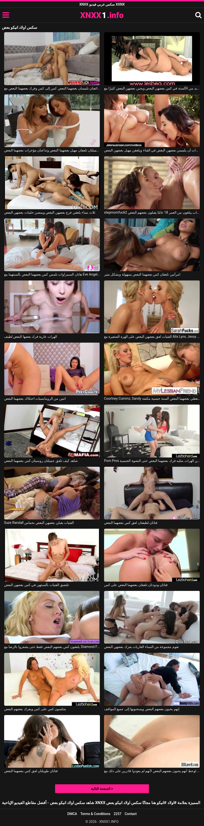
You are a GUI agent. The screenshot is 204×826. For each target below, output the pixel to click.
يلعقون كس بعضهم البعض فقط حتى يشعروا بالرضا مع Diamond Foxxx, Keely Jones (52, 647)
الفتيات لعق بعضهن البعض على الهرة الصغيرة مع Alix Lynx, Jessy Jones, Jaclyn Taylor (152, 336)
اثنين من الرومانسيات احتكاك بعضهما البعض (35, 398)
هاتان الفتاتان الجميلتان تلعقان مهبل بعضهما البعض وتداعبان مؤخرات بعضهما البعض (52, 150)
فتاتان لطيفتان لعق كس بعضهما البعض (130, 523)
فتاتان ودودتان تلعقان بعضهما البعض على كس (136, 585)
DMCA (72, 814)
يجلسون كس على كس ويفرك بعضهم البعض (35, 709)
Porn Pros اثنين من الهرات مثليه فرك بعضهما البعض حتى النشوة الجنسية (152, 461)
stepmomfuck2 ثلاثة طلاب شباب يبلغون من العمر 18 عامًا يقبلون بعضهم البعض (152, 212)
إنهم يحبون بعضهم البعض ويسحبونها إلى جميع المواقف (141, 709)
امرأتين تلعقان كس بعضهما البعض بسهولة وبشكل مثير (142, 274)
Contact (131, 814)
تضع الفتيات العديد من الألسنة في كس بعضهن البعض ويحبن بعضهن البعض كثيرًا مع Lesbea (152, 88)
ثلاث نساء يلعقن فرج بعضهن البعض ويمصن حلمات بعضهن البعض (49, 212)
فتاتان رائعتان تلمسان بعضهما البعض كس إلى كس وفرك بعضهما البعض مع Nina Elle (52, 88)
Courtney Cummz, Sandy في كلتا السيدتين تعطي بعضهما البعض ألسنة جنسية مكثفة (152, 398)
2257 (117, 814)
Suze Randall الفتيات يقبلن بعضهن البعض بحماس (39, 523)
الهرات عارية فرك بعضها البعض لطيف (30, 336)
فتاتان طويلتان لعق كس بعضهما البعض (31, 771)
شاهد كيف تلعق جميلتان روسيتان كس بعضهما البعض (41, 461)
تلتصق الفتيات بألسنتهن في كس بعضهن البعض (36, 585)
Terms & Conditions (95, 814)
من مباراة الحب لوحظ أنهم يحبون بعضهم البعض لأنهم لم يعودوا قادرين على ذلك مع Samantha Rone (152, 771)
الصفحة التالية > (102, 789)
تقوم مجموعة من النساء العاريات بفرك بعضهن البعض (141, 647)
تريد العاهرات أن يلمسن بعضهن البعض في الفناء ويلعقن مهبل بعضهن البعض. (152, 150)
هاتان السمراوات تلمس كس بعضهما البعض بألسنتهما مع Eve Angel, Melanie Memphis (52, 274)
